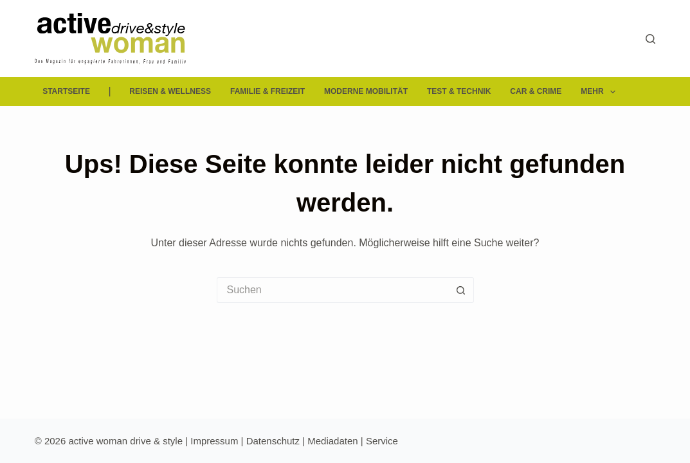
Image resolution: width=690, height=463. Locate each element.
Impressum (214, 440)
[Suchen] (650, 39)
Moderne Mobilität (366, 91)
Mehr (601, 92)
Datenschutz (273, 440)
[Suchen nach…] (332, 290)
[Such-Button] (461, 290)
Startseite (66, 91)
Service (382, 440)
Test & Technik (459, 91)
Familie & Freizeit (267, 91)
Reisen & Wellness (170, 91)
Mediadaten (332, 440)
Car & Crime (535, 91)
